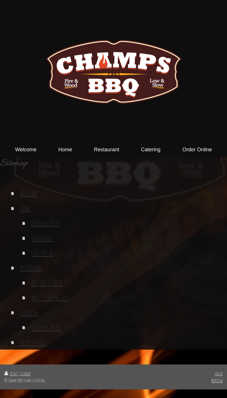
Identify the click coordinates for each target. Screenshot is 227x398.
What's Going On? (49, 297)
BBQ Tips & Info (47, 282)
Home (25, 208)
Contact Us (42, 252)
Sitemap (25, 373)
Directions (42, 237)
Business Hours (45, 223)
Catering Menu (46, 327)
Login (219, 373)
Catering (29, 312)
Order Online (33, 342)
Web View (217, 380)
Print (11, 373)
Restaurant (31, 267)
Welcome (28, 193)
